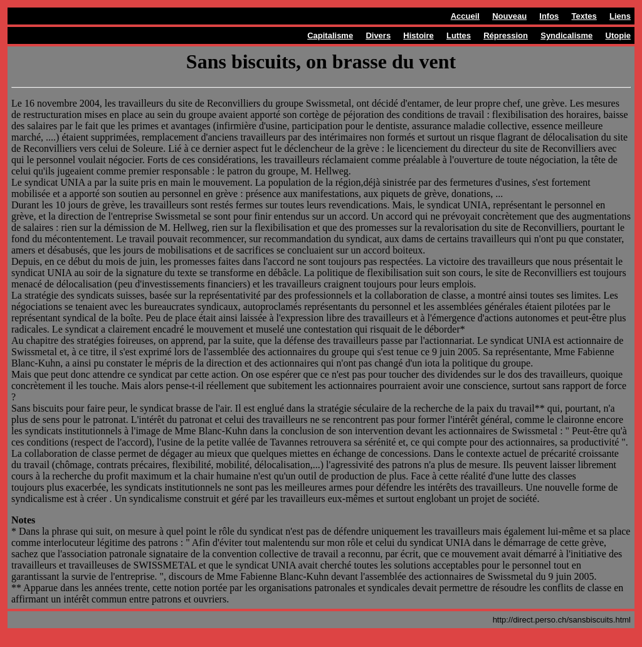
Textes (584, 16)
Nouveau (509, 16)
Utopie (618, 35)
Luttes (458, 35)
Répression (505, 35)
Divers (378, 35)
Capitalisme (330, 35)
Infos (549, 16)
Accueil (465, 16)
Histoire (418, 35)
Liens (620, 16)
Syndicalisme (566, 35)
